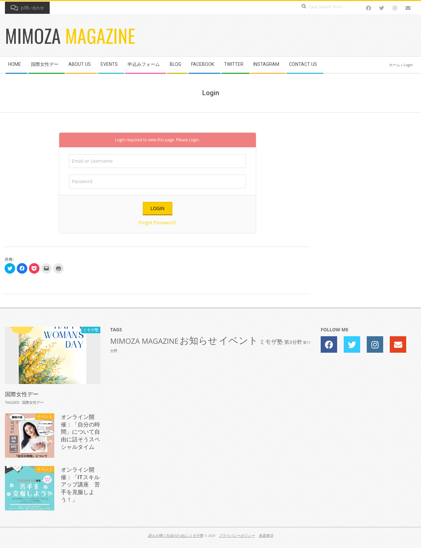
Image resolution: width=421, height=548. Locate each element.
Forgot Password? (157, 222)
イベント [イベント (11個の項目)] (238, 340)
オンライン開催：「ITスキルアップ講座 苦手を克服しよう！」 (80, 484)
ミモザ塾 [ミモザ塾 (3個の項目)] (271, 341)
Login (194, 140)
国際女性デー (21, 394)
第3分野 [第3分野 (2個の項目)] (293, 342)
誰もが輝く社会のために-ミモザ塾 (176, 535)
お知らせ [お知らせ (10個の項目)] (198, 340)
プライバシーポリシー (237, 535)
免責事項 (266, 535)
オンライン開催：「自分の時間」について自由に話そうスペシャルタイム (80, 432)
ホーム (394, 64)
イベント (45, 416)
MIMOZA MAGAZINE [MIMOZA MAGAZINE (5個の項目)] (144, 341)
